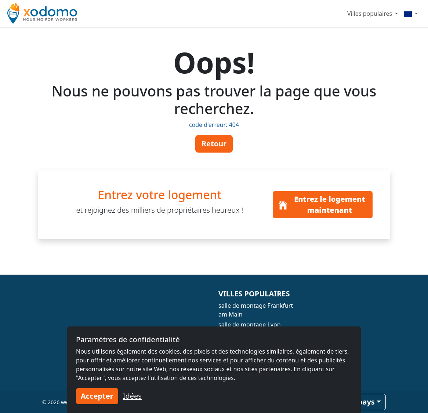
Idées (132, 396)
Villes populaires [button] (370, 14)
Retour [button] (214, 144)
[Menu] (411, 13)
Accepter (97, 396)
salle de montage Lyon (249, 325)
